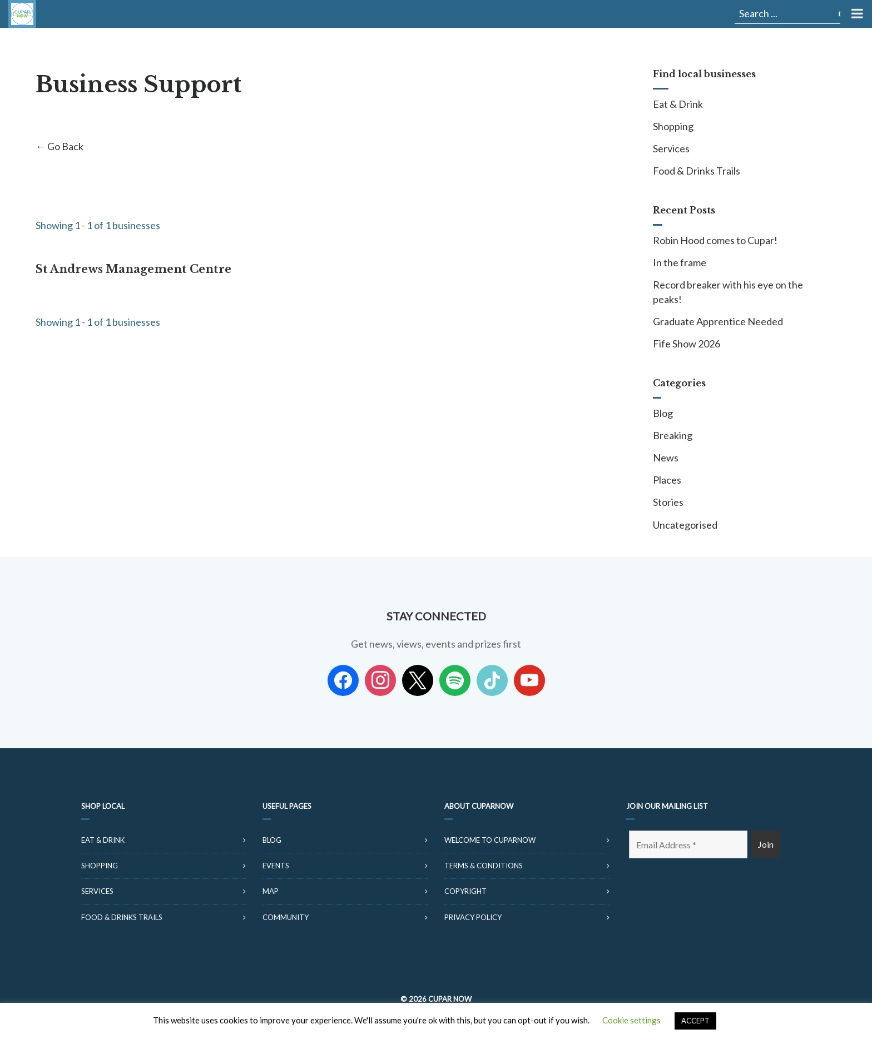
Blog (663, 413)
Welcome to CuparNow (490, 840)
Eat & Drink (678, 104)
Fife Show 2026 (686, 343)
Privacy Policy (473, 917)
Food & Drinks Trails (696, 171)
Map (270, 891)
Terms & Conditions (483, 865)
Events (275, 865)
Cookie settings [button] (631, 1020)
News (665, 457)
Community (285, 917)
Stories (668, 502)
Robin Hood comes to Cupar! (715, 240)
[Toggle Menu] (856, 14)
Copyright (465, 891)
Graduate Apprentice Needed (718, 321)
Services (671, 148)
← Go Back (59, 146)
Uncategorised (685, 525)
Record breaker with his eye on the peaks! (728, 292)
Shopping (673, 126)
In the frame (679, 262)
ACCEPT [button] (695, 1020)
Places (667, 480)
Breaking (672, 435)
